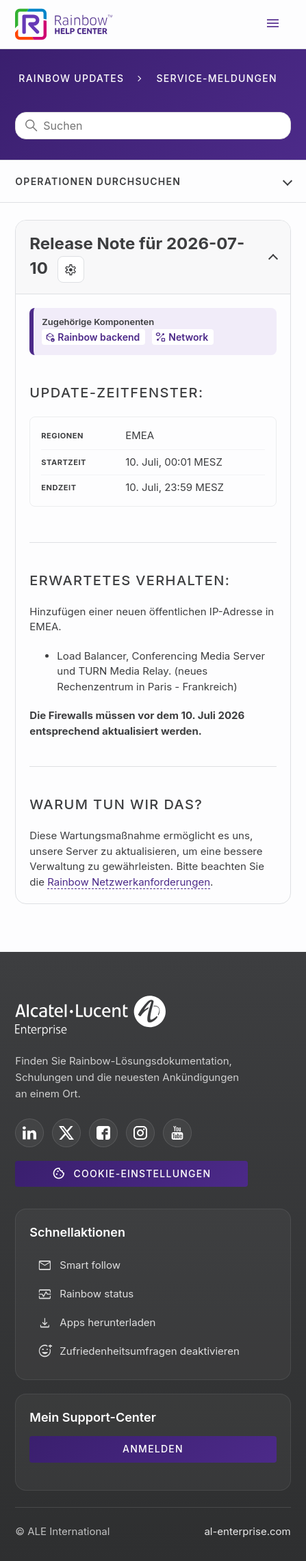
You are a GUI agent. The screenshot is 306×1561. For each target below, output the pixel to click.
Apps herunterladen (107, 1322)
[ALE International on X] (66, 1133)
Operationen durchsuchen (98, 181)
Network (188, 337)
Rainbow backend (99, 337)
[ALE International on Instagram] (140, 1133)
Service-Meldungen (217, 78)
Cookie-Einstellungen (143, 1173)
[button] (153, 257)
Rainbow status (96, 1293)
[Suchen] (152, 125)
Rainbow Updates (71, 78)
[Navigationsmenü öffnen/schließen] (273, 24)
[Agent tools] (71, 269)
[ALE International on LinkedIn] (29, 1133)
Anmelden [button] (153, 1448)
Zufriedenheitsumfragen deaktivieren (150, 1351)
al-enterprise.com (247, 1531)
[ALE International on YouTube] (177, 1133)
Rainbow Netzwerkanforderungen (128, 881)
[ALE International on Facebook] (103, 1133)
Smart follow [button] (90, 1264)
